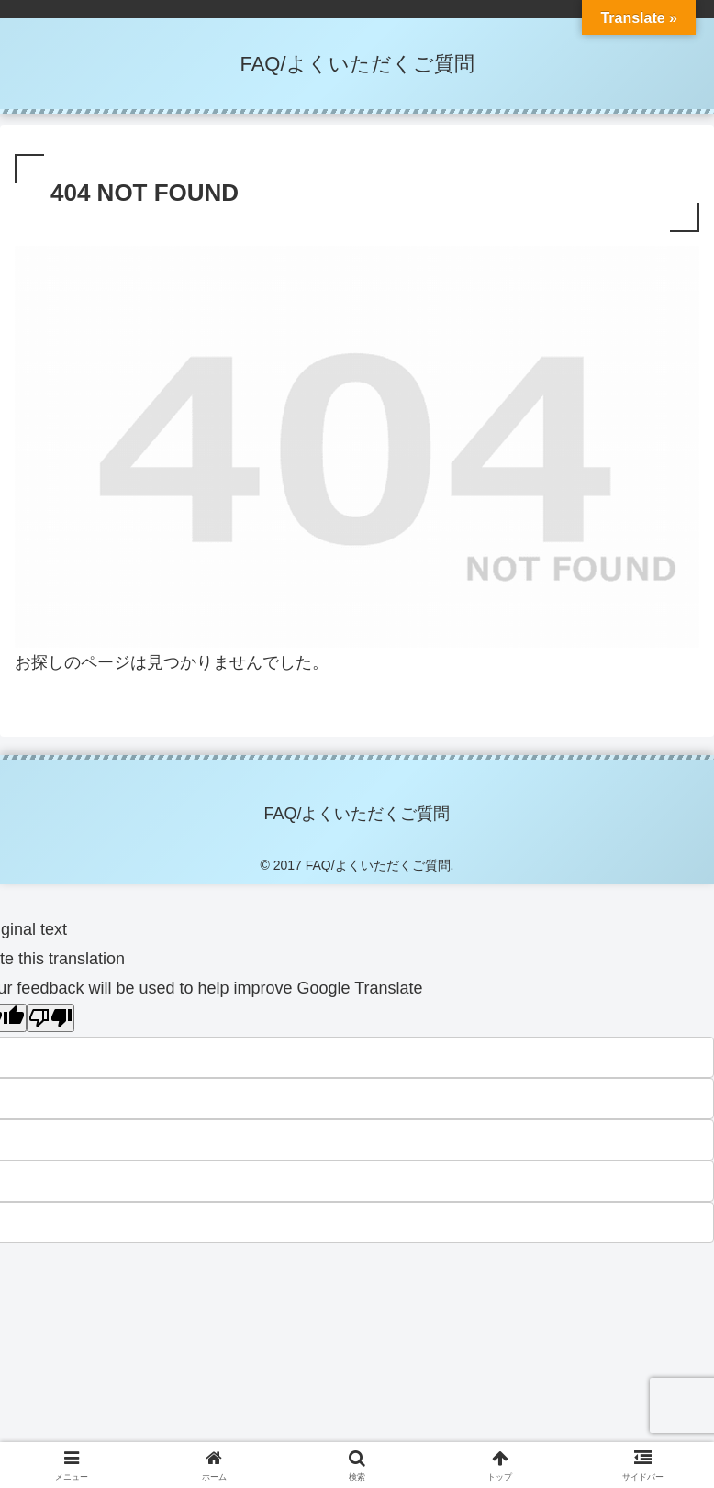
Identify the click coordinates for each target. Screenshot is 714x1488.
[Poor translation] (50, 1018)
